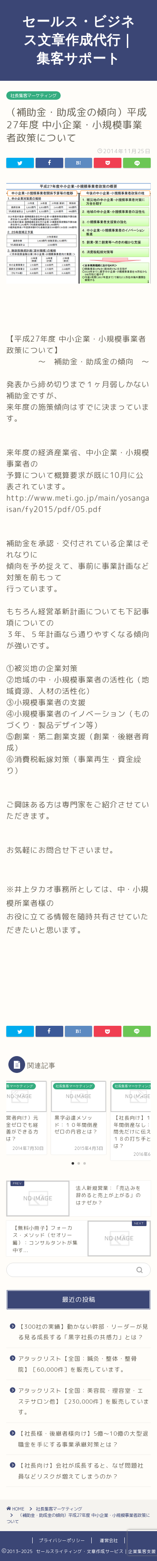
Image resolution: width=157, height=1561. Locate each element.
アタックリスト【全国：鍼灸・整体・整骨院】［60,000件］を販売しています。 (77, 1363)
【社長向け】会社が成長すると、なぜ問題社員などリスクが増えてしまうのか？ (81, 1470)
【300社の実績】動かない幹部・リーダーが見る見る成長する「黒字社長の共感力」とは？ (83, 1331)
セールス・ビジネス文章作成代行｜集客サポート (78, 39)
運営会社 (109, 1540)
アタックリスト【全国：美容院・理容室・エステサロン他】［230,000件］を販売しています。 (83, 1401)
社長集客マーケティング (33, 95)
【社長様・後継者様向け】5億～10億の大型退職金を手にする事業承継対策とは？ (83, 1438)
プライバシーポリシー (62, 1540)
